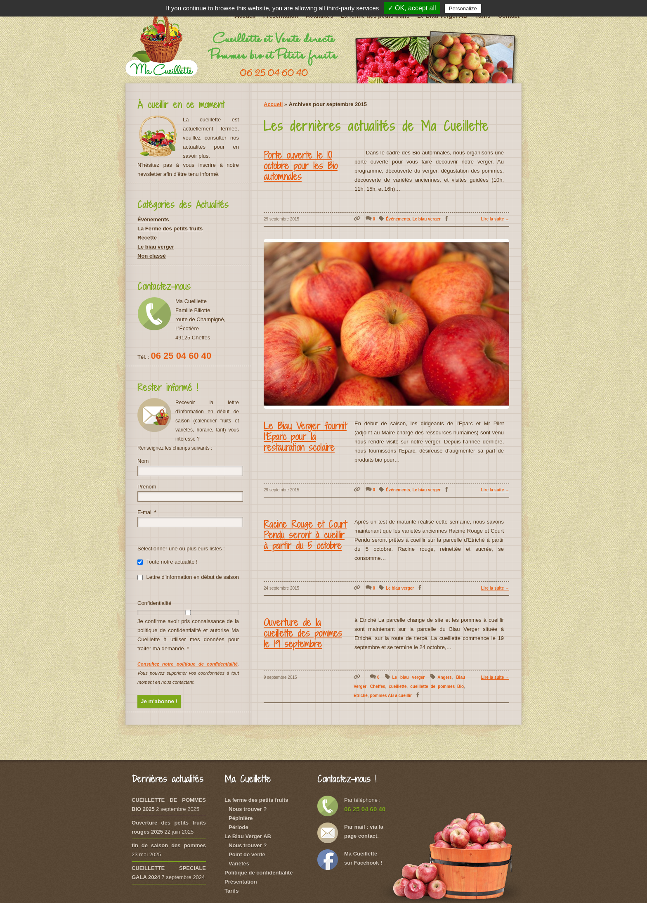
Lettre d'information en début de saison (188, 577)
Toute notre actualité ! (167, 562)
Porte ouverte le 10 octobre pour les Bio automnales (301, 165)
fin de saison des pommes (169, 845)
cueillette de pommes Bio (437, 686)
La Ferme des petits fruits (170, 228)
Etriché (361, 695)
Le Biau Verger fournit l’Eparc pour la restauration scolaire (305, 436)
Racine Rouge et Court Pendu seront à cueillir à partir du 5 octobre (305, 534)
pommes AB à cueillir (390, 695)
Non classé (151, 256)
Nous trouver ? (248, 809)
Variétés (239, 863)
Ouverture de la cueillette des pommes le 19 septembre (303, 633)
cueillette (397, 686)
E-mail (146, 512)
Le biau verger (426, 219)
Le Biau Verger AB (247, 836)
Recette (147, 238)
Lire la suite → (495, 219)
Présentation (240, 882)
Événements (398, 219)
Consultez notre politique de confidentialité (187, 663)
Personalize (463, 8)
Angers (444, 677)
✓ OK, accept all (412, 8)
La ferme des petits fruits (256, 800)
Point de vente (247, 854)
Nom (143, 461)
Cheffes (377, 686)
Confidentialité (154, 603)
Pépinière (241, 818)
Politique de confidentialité (258, 873)
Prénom (146, 486)
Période (238, 827)
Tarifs (231, 891)
